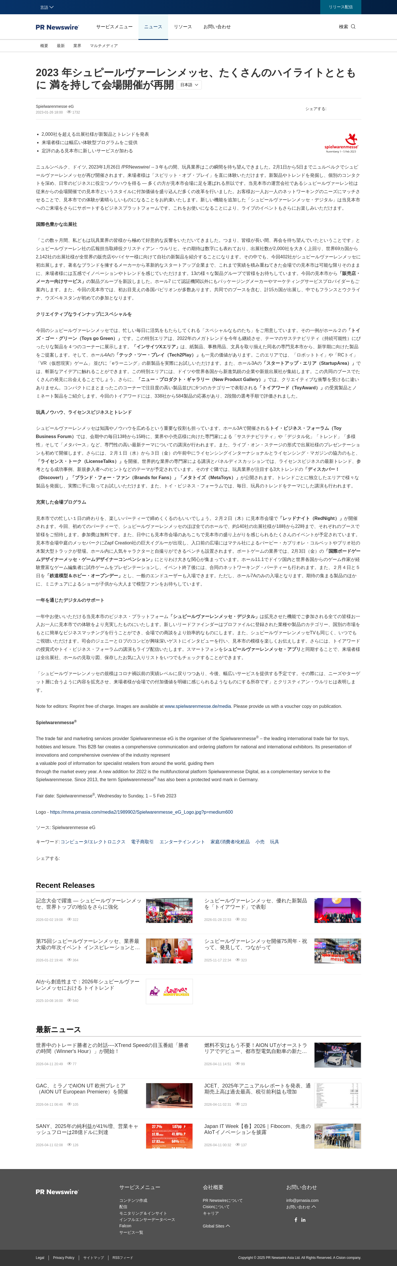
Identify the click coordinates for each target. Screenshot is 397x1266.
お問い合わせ (217, 26)
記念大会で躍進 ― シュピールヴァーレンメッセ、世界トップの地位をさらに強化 (89, 904)
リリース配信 (341, 7)
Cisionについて (216, 1206)
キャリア (211, 1213)
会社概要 (213, 1187)
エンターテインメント (182, 841)
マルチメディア (104, 45)
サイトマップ (93, 1258)
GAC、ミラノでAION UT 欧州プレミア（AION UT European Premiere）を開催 (82, 1089)
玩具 (274, 841)
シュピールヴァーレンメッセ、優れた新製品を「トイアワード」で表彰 (255, 904)
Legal (40, 1258)
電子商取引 (142, 841)
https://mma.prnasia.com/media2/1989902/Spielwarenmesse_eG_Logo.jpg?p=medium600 (141, 812)
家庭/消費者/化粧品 (230, 841)
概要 (44, 45)
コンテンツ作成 (133, 1200)
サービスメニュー (114, 26)
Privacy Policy (63, 1258)
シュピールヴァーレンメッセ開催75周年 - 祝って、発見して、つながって (255, 944)
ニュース (153, 26)
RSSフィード (123, 1258)
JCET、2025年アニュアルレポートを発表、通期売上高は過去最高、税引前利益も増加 (257, 1089)
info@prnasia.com (302, 1200)
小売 (260, 841)
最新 (61, 45)
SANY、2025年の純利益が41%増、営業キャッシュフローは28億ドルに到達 (87, 1129)
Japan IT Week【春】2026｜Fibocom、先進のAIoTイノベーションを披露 (257, 1129)
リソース (183, 26)
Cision (341, 1258)
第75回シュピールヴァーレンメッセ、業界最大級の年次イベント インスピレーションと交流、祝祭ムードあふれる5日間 (88, 944)
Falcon (125, 1226)
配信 (123, 1206)
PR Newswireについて (223, 1200)
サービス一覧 (131, 1232)
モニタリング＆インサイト (143, 1213)
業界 (77, 45)
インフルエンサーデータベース (147, 1219)
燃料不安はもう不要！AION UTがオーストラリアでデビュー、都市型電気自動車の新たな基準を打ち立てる (255, 1048)
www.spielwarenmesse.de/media (198, 706)
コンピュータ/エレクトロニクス (93, 841)
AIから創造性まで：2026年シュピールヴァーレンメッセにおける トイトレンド (88, 985)
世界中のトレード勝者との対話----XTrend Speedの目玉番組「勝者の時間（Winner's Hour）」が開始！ (112, 1048)
